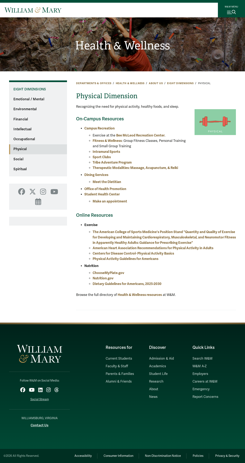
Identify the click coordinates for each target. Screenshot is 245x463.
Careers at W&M (205, 381)
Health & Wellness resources (140, 295)
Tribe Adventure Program (112, 162)
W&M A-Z (199, 366)
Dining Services (96, 175)
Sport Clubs (102, 157)
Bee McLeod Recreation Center (140, 135)
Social (18, 159)
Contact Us (39, 425)
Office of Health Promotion (105, 189)
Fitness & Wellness (107, 141)
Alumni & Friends (119, 381)
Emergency (201, 389)
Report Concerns (205, 397)
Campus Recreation (99, 128)
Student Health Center (102, 194)
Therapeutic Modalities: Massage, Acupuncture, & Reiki (135, 168)
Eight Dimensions (180, 83)
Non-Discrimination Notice (162, 455)
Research (156, 381)
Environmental (25, 109)
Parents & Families (120, 374)
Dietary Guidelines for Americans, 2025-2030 (127, 284)
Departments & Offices (93, 83)
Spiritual (20, 169)
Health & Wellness (122, 45)
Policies (197, 455)
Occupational (24, 139)
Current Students (119, 359)
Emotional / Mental (28, 99)
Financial (20, 119)
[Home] (33, 9)
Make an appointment (110, 201)
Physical (20, 149)
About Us (156, 83)
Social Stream (39, 399)
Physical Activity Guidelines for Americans (125, 259)
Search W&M (202, 359)
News (153, 397)
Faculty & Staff (117, 366)
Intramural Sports (106, 152)
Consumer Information (117, 455)
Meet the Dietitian (107, 182)
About (153, 389)
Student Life (158, 374)
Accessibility (81, 455)
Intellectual (22, 129)
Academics (157, 366)
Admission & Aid (161, 359)
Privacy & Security (227, 455)
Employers (200, 374)
